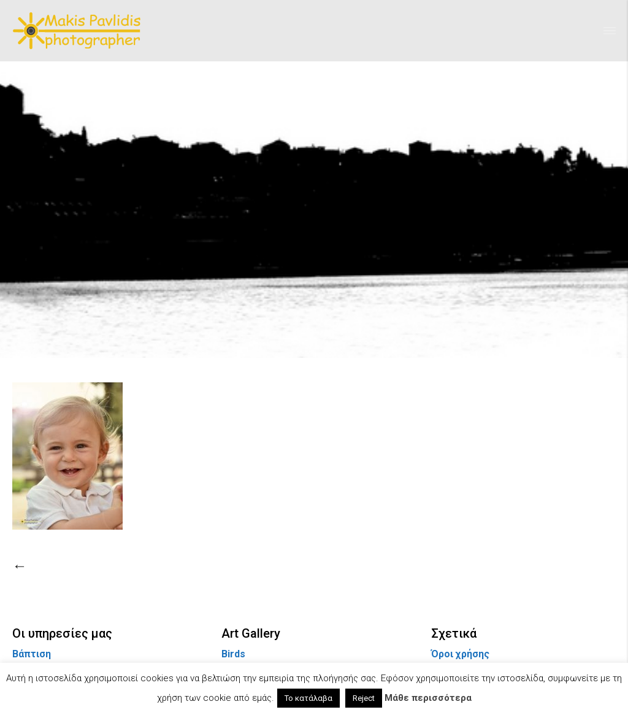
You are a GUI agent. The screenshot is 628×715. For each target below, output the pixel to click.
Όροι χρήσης (460, 654)
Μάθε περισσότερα (428, 697)
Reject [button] (364, 698)
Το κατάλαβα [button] (308, 698)
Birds (233, 654)
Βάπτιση (31, 654)
